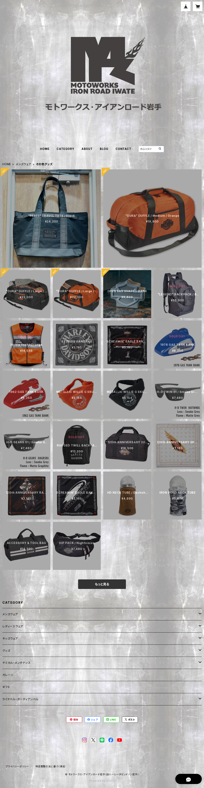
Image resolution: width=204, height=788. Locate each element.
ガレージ (8, 675)
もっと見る (102, 584)
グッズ (6, 650)
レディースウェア (12, 626)
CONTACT (123, 148)
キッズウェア (10, 638)
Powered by (102, 780)
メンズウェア (23, 164)
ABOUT (87, 148)
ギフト (6, 687)
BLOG (104, 148)
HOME (44, 148)
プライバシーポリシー (17, 766)
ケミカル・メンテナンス (16, 662)
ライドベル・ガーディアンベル (20, 699)
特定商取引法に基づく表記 (50, 766)
